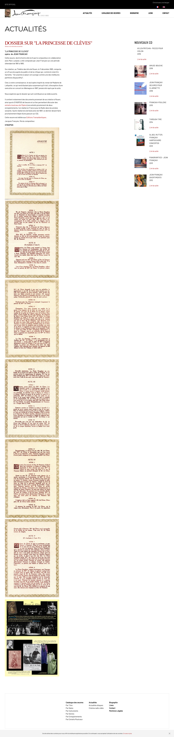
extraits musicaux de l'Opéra (15, 105)
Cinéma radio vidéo (96, 708)
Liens (150, 13)
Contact (165, 13)
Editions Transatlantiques (36, 117)
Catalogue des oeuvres (111, 13)
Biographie (134, 13)
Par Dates (69, 708)
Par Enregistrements (74, 716)
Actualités (87, 13)
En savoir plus (127, 733)
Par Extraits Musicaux (74, 719)
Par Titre (69, 705)
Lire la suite (141, 59)
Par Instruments (72, 711)
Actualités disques (96, 705)
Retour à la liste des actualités (13, 46)
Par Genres (70, 714)
